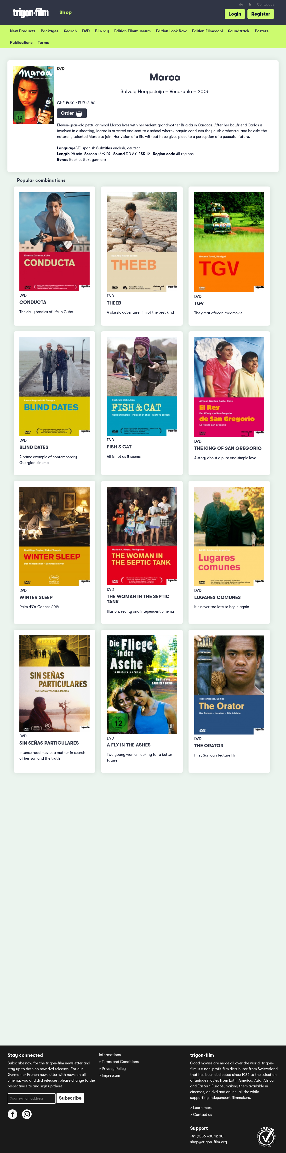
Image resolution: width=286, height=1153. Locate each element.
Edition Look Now (171, 31)
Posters (262, 31)
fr (250, 4)
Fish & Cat (119, 447)
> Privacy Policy (112, 1069)
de (241, 4)
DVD (86, 31)
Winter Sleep (36, 597)
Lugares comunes (217, 597)
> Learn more (201, 1108)
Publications (21, 42)
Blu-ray (102, 31)
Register (260, 14)
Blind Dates (33, 447)
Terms (43, 42)
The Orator (208, 745)
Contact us (265, 4)
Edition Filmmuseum (132, 31)
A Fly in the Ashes (129, 745)
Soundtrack (238, 31)
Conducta (32, 302)
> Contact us (201, 1115)
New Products (22, 31)
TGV (199, 303)
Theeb (114, 303)
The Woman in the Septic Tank (138, 599)
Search (70, 31)
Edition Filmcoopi (207, 31)
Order (72, 113)
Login (235, 14)
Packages (49, 31)
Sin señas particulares (49, 743)
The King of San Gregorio (228, 448)
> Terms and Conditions (119, 1062)
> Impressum (109, 1075)
